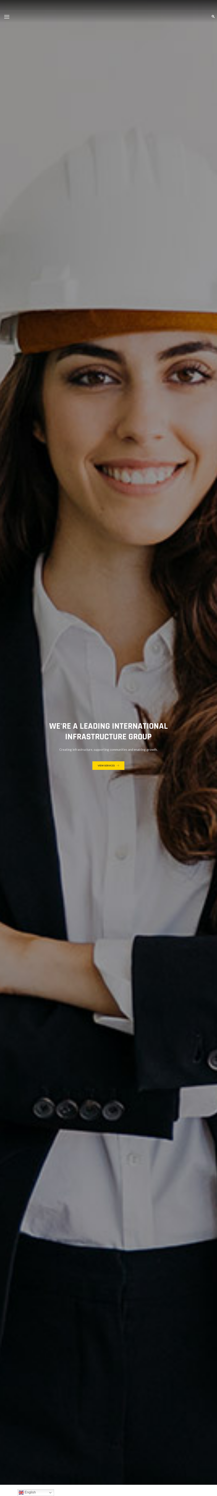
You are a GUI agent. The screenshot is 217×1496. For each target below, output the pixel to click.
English (27, 1492)
